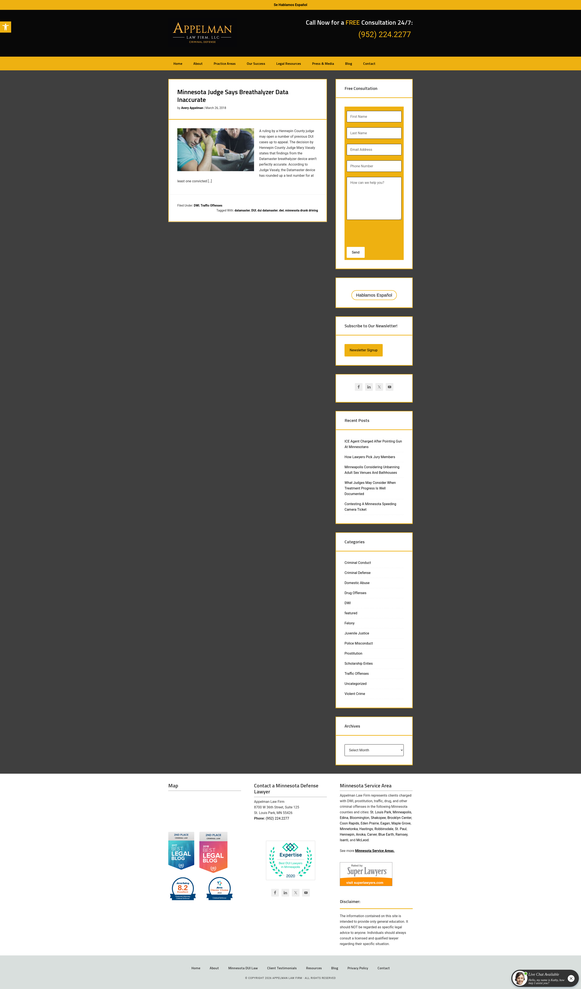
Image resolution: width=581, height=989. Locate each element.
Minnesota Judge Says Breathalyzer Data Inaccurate (232, 95)
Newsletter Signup (364, 350)
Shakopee (378, 818)
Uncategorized (356, 684)
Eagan (385, 823)
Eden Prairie (370, 823)
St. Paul (400, 829)
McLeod (362, 840)
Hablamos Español (374, 295)
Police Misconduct (359, 643)
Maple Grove (401, 823)
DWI (196, 205)
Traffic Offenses (211, 205)
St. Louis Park (380, 812)
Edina (344, 818)
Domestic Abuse (357, 583)
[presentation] (374, 232)
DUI (253, 210)
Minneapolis (402, 812)
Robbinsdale (384, 829)
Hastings (366, 829)
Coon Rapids (349, 823)
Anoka (361, 834)
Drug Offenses (355, 593)
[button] (5, 27)
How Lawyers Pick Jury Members (370, 457)
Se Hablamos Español (290, 5)
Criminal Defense (357, 573)
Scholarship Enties (359, 663)
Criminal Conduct (358, 563)
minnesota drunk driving (301, 210)
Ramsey (402, 834)
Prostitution (353, 653)
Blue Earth (386, 834)
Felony (350, 623)
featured (351, 613)
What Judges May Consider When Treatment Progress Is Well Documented (370, 488)
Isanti (344, 840)
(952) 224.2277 (277, 818)
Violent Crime (355, 694)
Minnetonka (349, 829)
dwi (281, 210)
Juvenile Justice (357, 633)
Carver (372, 834)
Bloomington (359, 818)
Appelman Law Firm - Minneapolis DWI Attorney (202, 32)
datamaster (242, 210)
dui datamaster (267, 210)
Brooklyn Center (399, 818)
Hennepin (347, 834)
